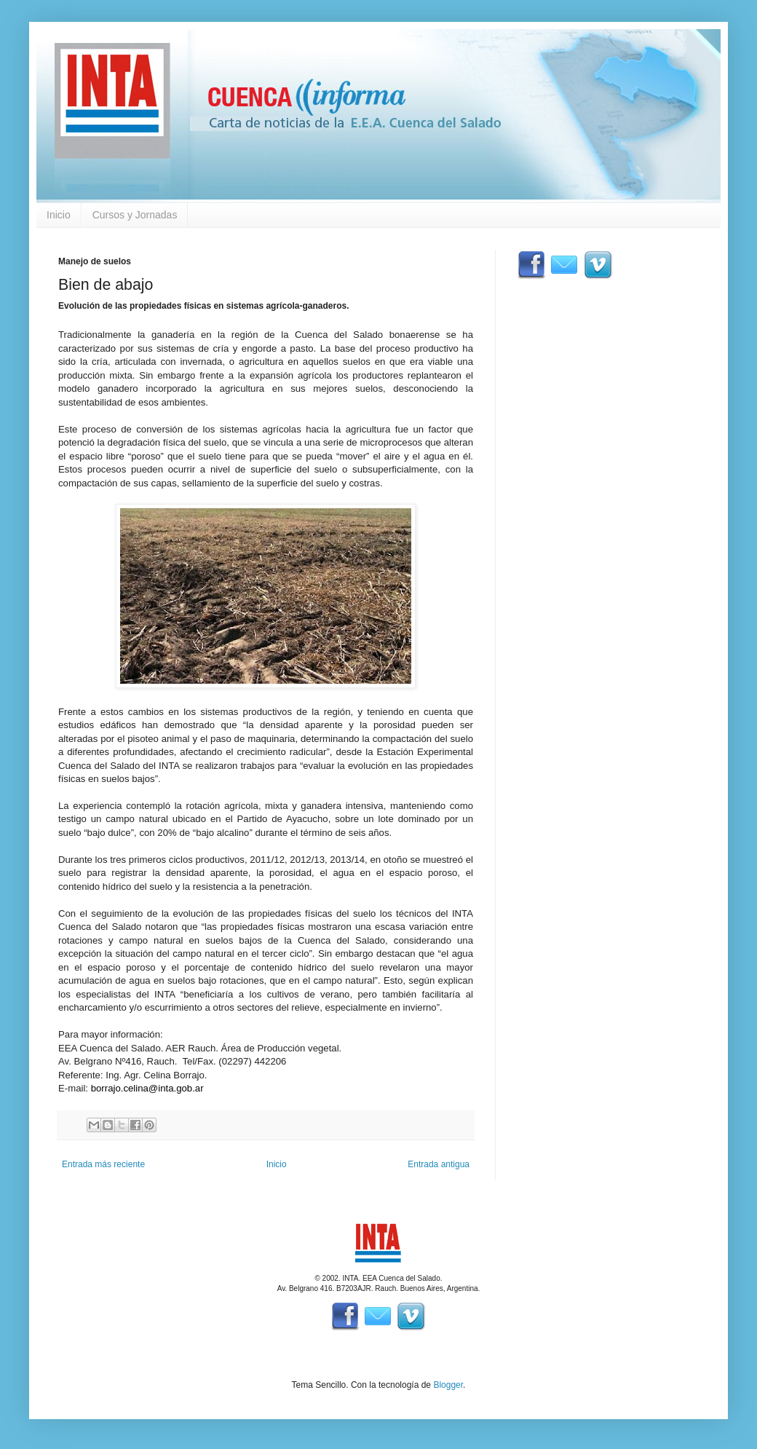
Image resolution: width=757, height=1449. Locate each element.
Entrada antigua (438, 1164)
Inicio (59, 215)
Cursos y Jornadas (135, 215)
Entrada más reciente (103, 1164)
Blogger (448, 1385)
